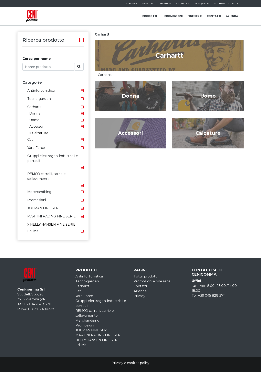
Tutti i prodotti (145, 276)
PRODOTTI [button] (150, 16)
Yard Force (36, 148)
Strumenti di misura (226, 3)
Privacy (139, 296)
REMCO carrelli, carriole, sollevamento (46, 176)
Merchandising (39, 192)
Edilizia (32, 231)
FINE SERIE (195, 16)
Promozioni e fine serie (152, 281)
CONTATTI (214, 16)
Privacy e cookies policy (130, 363)
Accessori (36, 126)
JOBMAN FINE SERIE (44, 208)
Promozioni (36, 200)
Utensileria (164, 3)
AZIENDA (232, 16)
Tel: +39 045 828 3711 (34, 304)
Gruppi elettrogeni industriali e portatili (52, 158)
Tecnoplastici (201, 3)
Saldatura (148, 3)
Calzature (38, 133)
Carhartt (34, 107)
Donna (34, 113)
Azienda (140, 291)
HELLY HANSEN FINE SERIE (51, 224)
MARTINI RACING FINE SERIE (51, 216)
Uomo (34, 120)
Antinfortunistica (41, 90)
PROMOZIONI (173, 16)
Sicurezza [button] (182, 3)
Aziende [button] (130, 3)
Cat (30, 139)
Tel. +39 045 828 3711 (209, 295)
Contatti (140, 286)
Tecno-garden (39, 99)
